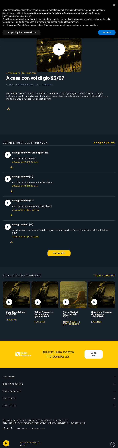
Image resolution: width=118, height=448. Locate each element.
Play (59, 49)
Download (8, 108)
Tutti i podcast (104, 276)
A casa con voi (13, 73)
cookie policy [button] (24, 16)
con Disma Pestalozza (23, 158)
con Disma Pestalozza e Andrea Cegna (32, 182)
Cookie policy (21, 428)
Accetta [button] (107, 32)
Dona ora (93, 354)
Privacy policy (38, 428)
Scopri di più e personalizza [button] (21, 32)
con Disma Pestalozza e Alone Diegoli (32, 206)
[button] (114, 4)
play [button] (6, 443)
